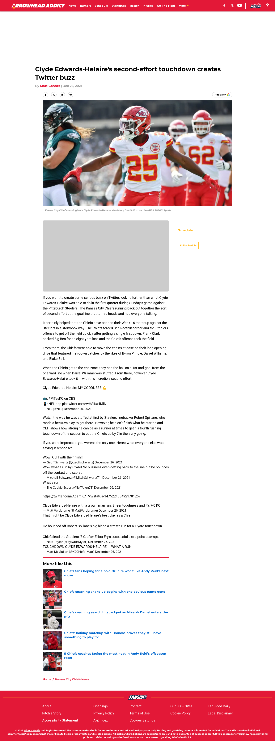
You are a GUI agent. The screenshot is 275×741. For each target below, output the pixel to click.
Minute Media (32, 730)
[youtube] (239, 5)
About (46, 706)
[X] (232, 5)
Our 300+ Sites (181, 706)
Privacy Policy (103, 713)
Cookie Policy (180, 713)
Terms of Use (139, 713)
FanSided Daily (219, 706)
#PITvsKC (56, 398)
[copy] (70, 94)
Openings (100, 706)
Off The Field (166, 5)
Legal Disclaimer (220, 713)
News (72, 5)
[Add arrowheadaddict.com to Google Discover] (222, 94)
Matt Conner (50, 86)
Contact (135, 706)
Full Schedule (188, 238)
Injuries (148, 5)
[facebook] (224, 5)
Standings (119, 5)
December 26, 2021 (77, 409)
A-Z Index (100, 720)
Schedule (101, 5)
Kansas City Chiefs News (72, 679)
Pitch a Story (51, 713)
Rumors (85, 5)
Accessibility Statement (60, 720)
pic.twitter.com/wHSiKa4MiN (84, 404)
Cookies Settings (142, 720)
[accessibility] (267, 5)
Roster (134, 5)
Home (47, 679)
